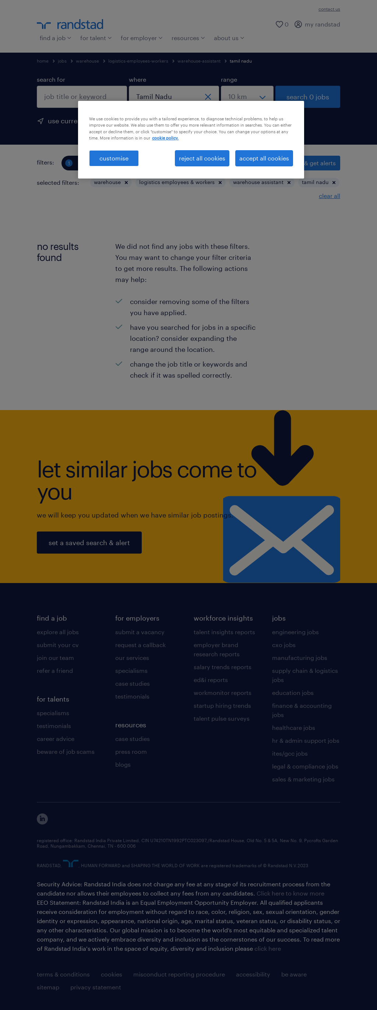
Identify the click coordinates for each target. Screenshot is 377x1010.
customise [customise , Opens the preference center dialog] (113, 158)
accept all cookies (264, 158)
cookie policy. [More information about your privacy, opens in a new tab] (165, 137)
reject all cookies (202, 158)
